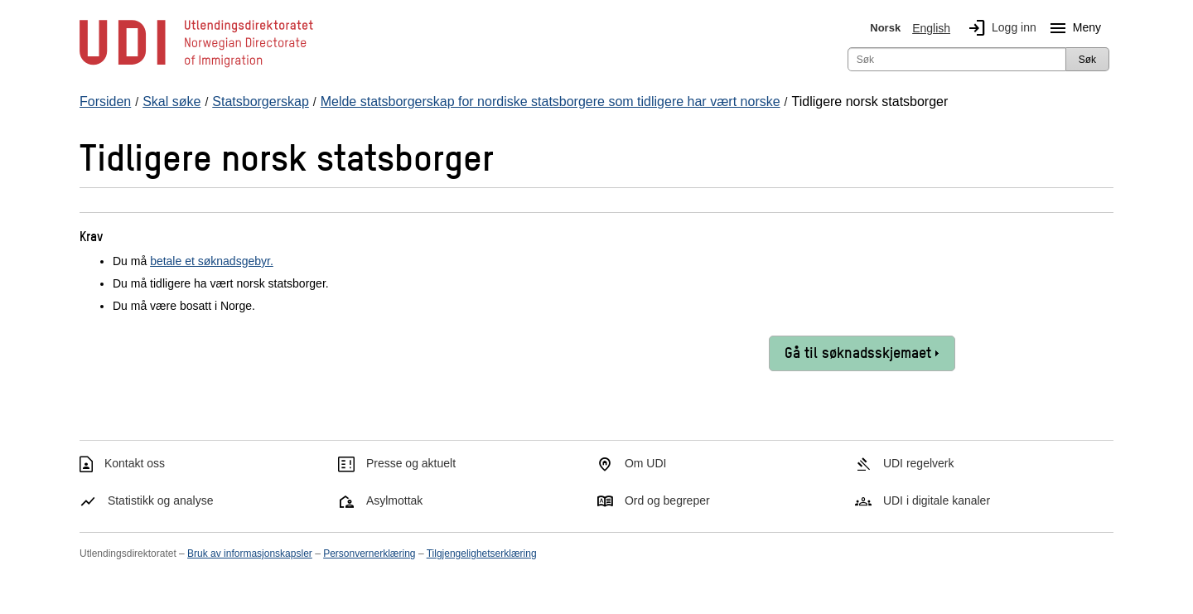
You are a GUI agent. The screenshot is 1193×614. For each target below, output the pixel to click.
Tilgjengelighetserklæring (482, 553)
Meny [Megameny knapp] (1072, 28)
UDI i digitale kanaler (936, 500)
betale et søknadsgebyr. (211, 261)
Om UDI (646, 463)
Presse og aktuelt (411, 463)
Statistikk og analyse (161, 500)
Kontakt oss (134, 463)
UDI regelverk (918, 463)
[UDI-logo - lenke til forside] (196, 66)
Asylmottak (394, 500)
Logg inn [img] (999, 28)
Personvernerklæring (369, 553)
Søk (1087, 59)
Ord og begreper (667, 500)
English (931, 28)
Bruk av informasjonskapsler (249, 553)
